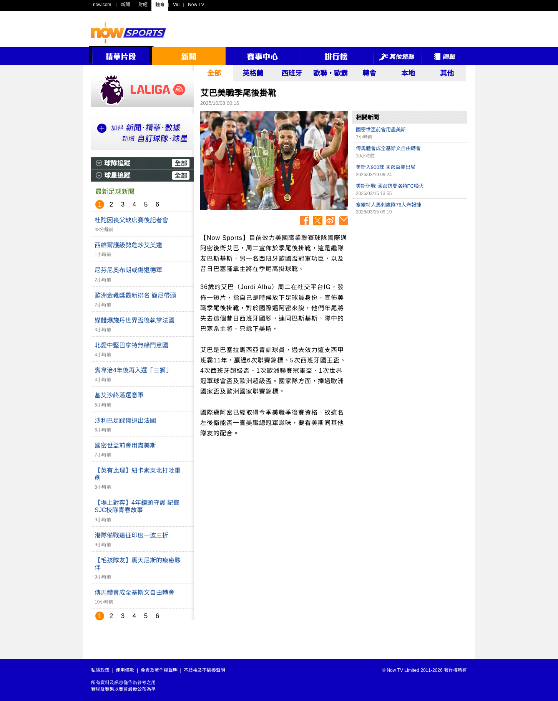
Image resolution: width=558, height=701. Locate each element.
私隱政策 (100, 670)
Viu (176, 4)
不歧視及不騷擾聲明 (204, 670)
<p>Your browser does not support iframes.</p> (409, 275)
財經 (143, 4)
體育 (159, 4)
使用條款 (125, 670)
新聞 (125, 4)
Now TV (196, 4)
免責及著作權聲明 (159, 670)
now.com (102, 4)
